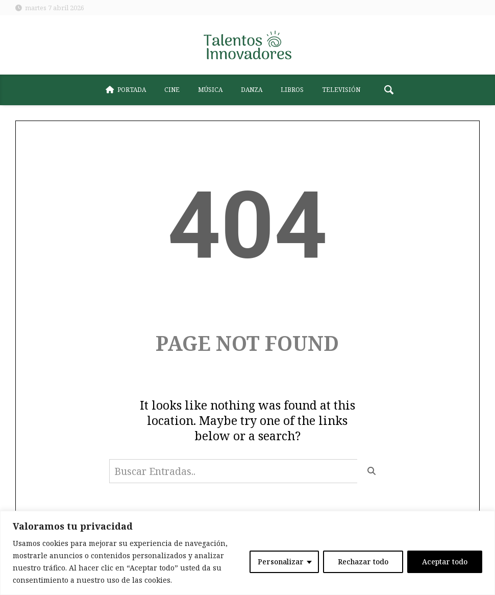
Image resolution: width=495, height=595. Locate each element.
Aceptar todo (444, 561)
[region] (247, 553)
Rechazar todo (363, 561)
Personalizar (281, 561)
